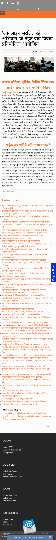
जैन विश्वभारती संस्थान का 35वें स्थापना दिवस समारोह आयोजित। (24, 260)
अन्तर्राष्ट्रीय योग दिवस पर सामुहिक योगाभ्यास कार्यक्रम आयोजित (24, 331)
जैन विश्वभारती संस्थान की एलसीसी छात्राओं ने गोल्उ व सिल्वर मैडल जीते (27, 328)
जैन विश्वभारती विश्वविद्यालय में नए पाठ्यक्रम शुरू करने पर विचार (25, 323)
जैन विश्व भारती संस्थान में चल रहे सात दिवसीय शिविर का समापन (24, 274)
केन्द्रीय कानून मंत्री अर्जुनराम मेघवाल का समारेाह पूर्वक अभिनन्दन (24, 402)
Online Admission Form (12, 482)
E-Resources (8, 524)
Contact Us (7, 530)
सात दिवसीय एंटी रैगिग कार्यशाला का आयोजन (18, 309)
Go (38, 9)
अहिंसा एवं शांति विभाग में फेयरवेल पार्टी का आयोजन (20, 404)
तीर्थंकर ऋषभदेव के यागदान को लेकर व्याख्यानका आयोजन (22, 236)
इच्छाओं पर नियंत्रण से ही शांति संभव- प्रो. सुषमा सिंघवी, (21, 241)
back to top (50, 426)
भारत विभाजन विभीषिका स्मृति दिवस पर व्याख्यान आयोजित (23, 295)
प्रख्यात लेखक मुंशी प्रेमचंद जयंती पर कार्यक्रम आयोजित (21, 314)
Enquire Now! (53, 273)
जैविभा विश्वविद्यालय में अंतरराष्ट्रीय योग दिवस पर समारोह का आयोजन (26, 222)
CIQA (5, 527)
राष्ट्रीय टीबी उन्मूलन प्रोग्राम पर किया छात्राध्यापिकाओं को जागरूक (24, 233)
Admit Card (7, 503)
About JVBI (8, 452)
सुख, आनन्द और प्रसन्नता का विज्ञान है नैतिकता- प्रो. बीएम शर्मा (23, 366)
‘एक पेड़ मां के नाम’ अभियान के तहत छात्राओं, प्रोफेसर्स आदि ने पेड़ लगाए (27, 325)
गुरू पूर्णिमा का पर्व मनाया (11, 396)
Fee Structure (8, 479)
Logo (28, 20)
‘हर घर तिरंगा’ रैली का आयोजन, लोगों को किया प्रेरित (20, 293)
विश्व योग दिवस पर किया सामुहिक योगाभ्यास (17, 399)
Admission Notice (10, 476)
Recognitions (8, 457)
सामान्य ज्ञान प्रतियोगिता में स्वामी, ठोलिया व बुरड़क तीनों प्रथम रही (24, 312)
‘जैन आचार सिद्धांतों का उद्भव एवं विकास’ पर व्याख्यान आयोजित (24, 230)
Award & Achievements (12, 455)
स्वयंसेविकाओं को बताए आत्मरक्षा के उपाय (16, 238)
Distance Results (9, 506)
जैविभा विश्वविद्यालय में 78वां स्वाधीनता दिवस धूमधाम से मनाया (24, 290)
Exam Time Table (10, 500)
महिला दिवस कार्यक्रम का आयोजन (14, 276)
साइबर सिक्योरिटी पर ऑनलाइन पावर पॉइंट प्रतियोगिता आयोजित (24, 393)
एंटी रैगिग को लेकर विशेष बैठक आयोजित (16, 391)
